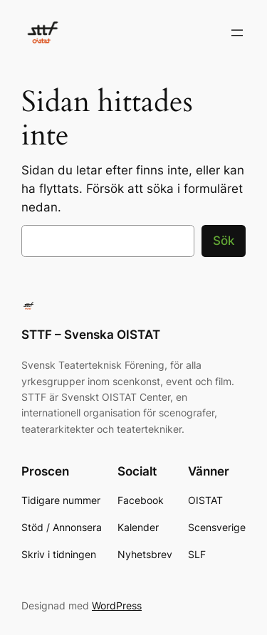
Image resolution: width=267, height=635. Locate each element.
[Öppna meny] (237, 32)
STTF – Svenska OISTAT (90, 334)
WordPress (117, 605)
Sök (223, 240)
